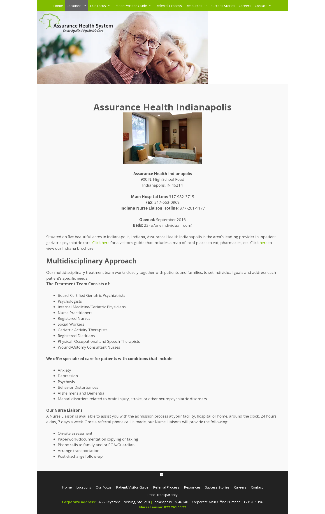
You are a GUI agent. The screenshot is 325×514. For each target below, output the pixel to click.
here (263, 242)
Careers (245, 5)
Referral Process (169, 5)
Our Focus (101, 5)
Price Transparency (162, 494)
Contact (264, 5)
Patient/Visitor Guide (134, 5)
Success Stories (223, 5)
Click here (100, 242)
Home (58, 5)
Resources (197, 5)
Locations (77, 5)
